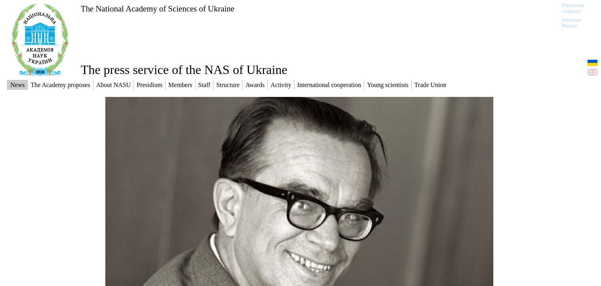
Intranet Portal (571, 23)
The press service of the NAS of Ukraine (184, 70)
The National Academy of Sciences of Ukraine (157, 8)
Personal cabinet (573, 8)
